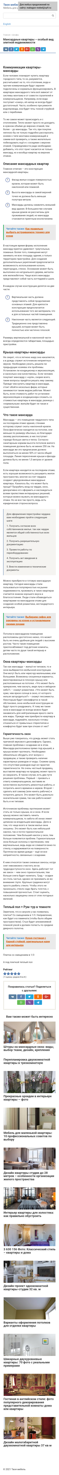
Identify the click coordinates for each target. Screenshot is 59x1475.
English (7, 24)
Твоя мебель (12, 4)
